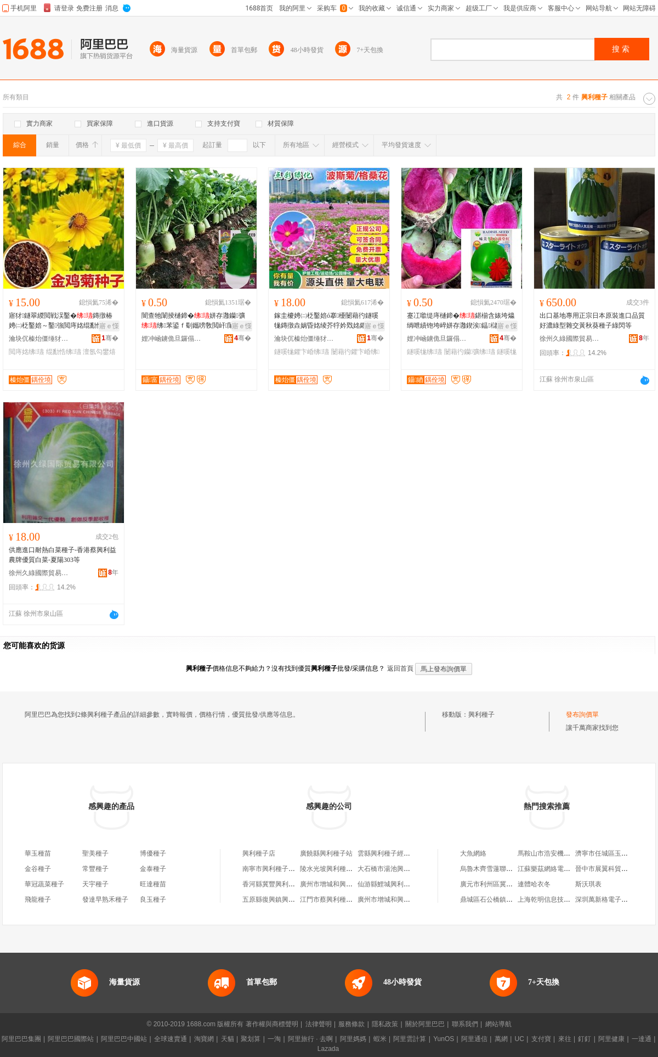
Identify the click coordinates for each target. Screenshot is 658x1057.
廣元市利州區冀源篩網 (493, 884)
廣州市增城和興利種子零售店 (400, 899)
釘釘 (584, 1039)
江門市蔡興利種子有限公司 (339, 899)
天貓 (227, 1039)
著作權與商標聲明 (272, 1024)
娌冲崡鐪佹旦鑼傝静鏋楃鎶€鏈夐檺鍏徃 (171, 338)
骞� (109, 338)
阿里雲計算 (409, 1039)
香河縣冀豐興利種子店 (275, 884)
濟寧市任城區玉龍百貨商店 (614, 853)
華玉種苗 (38, 853)
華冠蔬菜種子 (44, 884)
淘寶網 (204, 1039)
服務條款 (351, 1024)
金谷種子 (38, 869)
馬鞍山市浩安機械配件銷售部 (560, 853)
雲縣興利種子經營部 (387, 853)
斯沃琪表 (588, 884)
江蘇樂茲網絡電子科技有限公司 (564, 869)
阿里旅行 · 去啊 (310, 1039)
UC (519, 1039)
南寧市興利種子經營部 (275, 869)
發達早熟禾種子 (105, 899)
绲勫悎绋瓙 (63, 352)
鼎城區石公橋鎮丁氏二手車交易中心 (512, 899)
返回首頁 (400, 668)
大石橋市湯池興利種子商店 (397, 869)
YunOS (443, 1039)
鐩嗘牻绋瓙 (424, 352)
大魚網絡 (473, 853)
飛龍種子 (38, 899)
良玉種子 (153, 899)
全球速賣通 (170, 1039)
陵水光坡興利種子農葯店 (336, 869)
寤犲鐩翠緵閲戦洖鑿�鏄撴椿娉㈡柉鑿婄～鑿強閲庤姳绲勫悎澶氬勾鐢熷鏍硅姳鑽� (62, 321)
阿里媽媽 (353, 1039)
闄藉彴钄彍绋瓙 (469, 352)
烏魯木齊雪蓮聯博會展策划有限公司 (512, 869)
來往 (564, 1039)
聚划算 (250, 1039)
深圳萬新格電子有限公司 (611, 899)
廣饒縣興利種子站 (326, 853)
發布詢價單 (582, 714)
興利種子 (481, 714)
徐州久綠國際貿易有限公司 (570, 338)
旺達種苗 (153, 884)
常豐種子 (95, 869)
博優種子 (153, 853)
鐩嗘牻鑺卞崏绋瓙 (301, 352)
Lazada (328, 1049)
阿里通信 (474, 1039)
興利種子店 (258, 853)
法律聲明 (318, 1024)
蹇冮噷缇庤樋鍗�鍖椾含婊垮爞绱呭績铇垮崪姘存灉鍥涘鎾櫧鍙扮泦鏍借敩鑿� (460, 321)
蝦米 (380, 1039)
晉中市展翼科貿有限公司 (611, 869)
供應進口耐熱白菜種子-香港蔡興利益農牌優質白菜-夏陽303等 (62, 555)
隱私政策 (385, 1024)
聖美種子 (95, 853)
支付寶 (541, 1039)
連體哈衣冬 (534, 884)
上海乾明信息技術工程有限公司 (564, 899)
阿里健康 (611, 1039)
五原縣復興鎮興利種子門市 (281, 899)
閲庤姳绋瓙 (26, 352)
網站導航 (498, 1024)
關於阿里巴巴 (425, 1024)
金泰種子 (153, 869)
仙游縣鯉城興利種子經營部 (397, 884)
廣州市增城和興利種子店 (336, 884)
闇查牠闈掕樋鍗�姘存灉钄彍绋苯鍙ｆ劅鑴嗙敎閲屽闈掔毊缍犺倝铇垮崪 (194, 321)
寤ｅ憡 (109, 326)
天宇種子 (95, 884)
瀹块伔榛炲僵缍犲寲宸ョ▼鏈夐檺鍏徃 (39, 338)
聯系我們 (465, 1024)
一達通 (641, 1039)
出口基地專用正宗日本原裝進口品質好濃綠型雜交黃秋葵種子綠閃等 (592, 320)
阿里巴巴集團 (21, 1039)
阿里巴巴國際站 (71, 1039)
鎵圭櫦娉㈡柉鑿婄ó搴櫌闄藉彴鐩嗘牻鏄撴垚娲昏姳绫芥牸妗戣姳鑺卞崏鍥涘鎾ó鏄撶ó (326, 321)
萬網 (501, 1039)
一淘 (274, 1039)
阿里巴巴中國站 (124, 1039)
